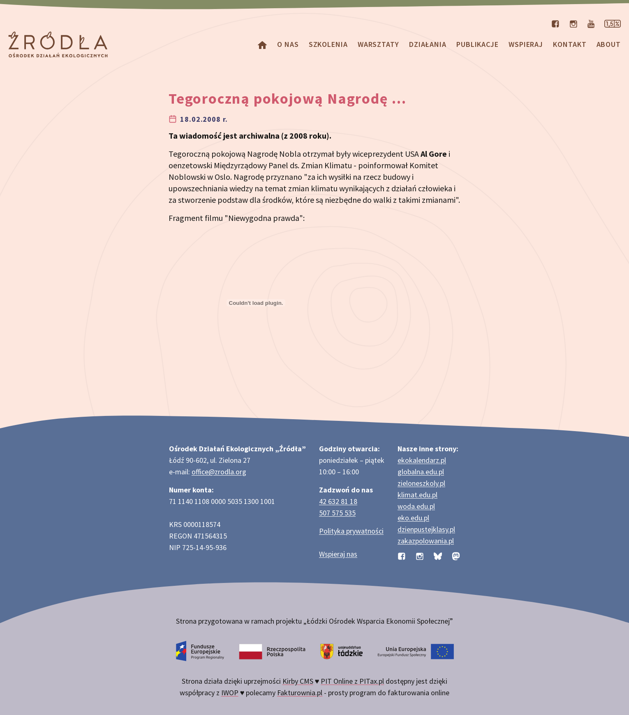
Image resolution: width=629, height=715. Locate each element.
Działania (427, 44)
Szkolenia (328, 44)
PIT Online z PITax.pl (352, 681)
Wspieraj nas (338, 554)
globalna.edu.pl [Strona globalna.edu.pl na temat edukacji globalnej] (421, 471)
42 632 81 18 (338, 501)
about (609, 44)
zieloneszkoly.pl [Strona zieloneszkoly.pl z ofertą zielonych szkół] (421, 483)
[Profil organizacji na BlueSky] (438, 555)
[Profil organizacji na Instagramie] (573, 23)
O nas (288, 44)
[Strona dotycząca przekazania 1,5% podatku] (612, 23)
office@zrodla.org (219, 471)
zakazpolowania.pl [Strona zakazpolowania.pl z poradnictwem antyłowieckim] (426, 541)
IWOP (229, 692)
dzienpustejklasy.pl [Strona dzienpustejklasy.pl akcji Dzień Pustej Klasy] (426, 529)
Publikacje (477, 44)
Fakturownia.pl (299, 692)
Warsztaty (378, 44)
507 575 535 (337, 513)
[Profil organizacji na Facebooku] (555, 23)
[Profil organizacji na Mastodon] (456, 555)
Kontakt (569, 44)
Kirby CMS (297, 681)
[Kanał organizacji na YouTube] (590, 23)
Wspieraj (526, 44)
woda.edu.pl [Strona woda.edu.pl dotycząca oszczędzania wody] (416, 506)
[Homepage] (262, 44)
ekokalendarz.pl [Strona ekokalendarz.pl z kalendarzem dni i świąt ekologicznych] (422, 460)
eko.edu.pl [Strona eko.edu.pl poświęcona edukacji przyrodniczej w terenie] (413, 517)
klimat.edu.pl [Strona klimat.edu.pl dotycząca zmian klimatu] (417, 494)
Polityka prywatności (351, 531)
